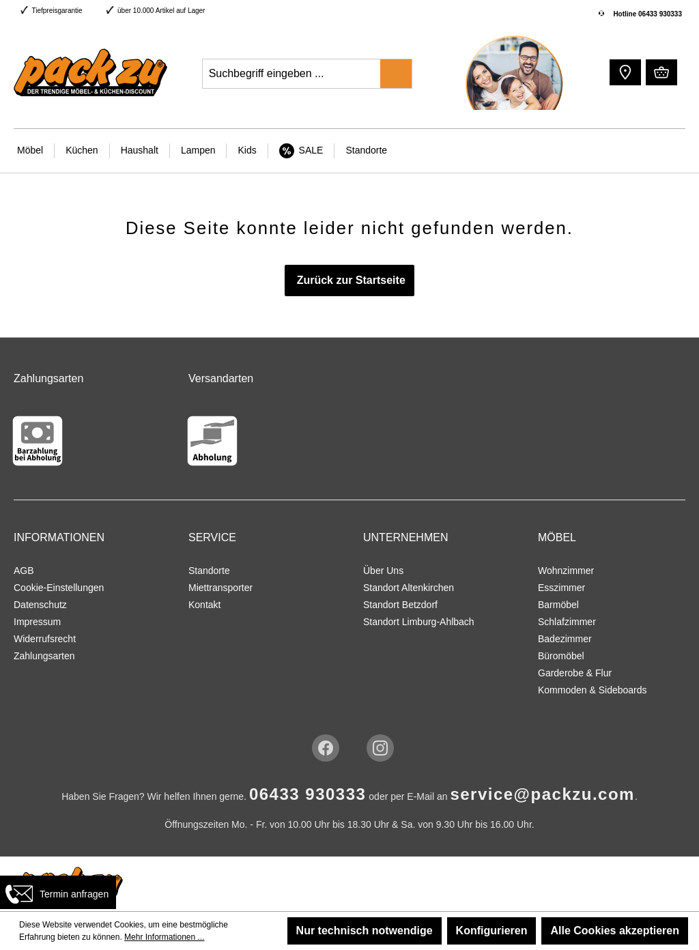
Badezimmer (565, 638)
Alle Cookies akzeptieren (614, 930)
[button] (623, 71)
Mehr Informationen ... (164, 937)
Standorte (209, 570)
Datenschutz (40, 604)
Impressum (37, 621)
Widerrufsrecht (45, 638)
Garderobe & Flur (575, 672)
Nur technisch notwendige (364, 930)
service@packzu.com (542, 794)
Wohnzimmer (566, 570)
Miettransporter (220, 587)
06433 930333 (308, 794)
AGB (24, 570)
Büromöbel (561, 655)
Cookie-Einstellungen (59, 587)
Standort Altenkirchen (408, 587)
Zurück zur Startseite (349, 280)
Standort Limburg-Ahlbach (418, 621)
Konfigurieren (492, 930)
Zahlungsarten (44, 655)
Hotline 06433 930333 (647, 14)
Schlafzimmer (567, 621)
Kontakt (204, 604)
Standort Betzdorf (400, 604)
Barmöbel (558, 604)
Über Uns (383, 570)
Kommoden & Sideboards (592, 690)
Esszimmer (561, 587)
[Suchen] (396, 73)
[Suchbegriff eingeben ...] (292, 73)
